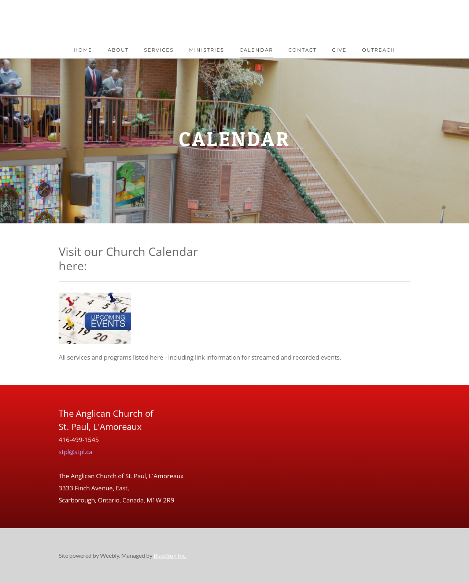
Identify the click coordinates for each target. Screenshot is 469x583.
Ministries (206, 50)
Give (339, 50)
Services (159, 50)
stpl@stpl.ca (75, 452)
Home (83, 50)
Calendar (256, 50)
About (118, 50)
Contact (302, 50)
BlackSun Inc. (170, 555)
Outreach (378, 50)
